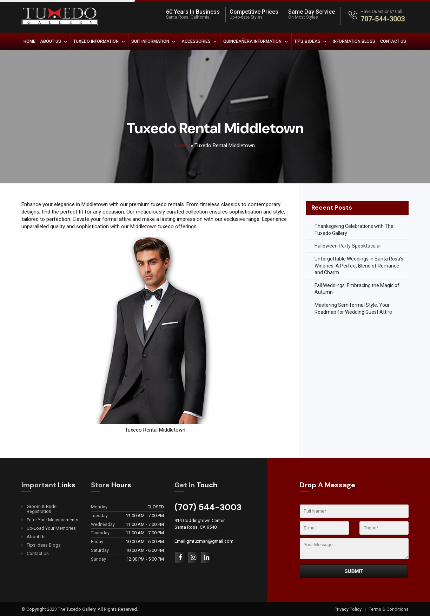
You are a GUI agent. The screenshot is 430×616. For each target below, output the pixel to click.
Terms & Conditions (389, 609)
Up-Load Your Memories (51, 528)
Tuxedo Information (96, 41)
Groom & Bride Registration (42, 509)
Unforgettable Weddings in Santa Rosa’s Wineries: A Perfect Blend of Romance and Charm (359, 265)
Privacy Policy (349, 609)
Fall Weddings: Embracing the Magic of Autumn (357, 289)
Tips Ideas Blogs (44, 545)
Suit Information (150, 41)
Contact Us (393, 41)
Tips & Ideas (307, 41)
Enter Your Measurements (52, 519)
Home (29, 41)
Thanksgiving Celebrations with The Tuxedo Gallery (354, 229)
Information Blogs (354, 41)
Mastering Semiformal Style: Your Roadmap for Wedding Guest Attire (353, 308)
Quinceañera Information (252, 41)
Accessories (196, 41)
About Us (50, 41)
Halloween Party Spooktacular (348, 246)
